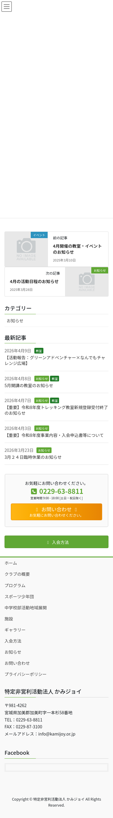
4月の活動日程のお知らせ (34, 281)
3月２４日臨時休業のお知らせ (33, 457)
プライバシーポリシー (26, 674)
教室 (39, 350)
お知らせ (15, 321)
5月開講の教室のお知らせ (29, 385)
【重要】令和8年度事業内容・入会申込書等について (54, 435)
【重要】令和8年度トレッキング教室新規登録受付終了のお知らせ (56, 410)
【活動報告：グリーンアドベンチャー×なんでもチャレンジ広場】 (55, 360)
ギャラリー (15, 630)
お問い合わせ (17, 663)
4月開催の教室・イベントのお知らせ (77, 249)
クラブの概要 (17, 574)
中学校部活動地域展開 (26, 608)
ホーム (11, 563)
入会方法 (13, 641)
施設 (9, 619)
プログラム (15, 585)
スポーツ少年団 (19, 596)
